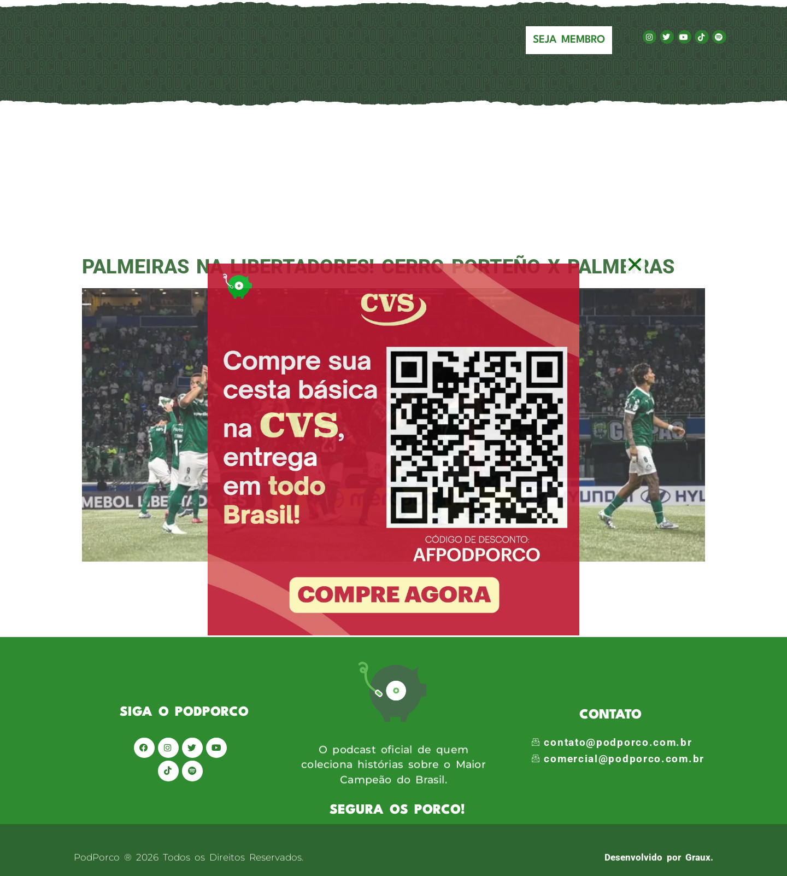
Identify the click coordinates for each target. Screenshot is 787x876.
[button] (635, 264)
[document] (393, 438)
